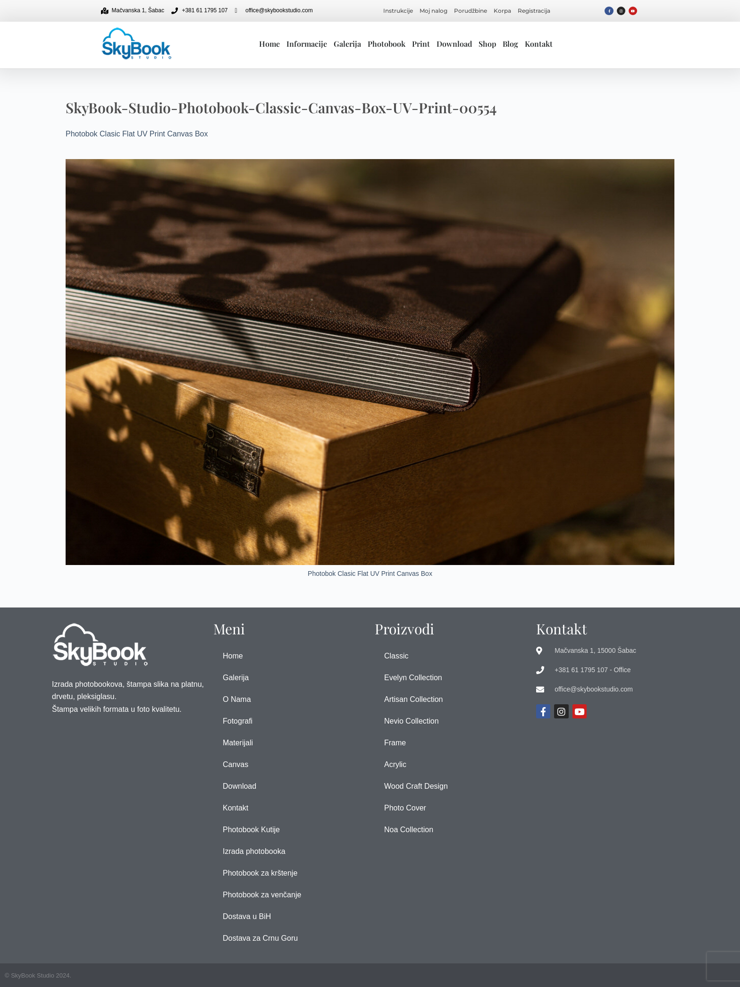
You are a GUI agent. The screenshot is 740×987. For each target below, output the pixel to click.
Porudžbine (470, 10)
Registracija (534, 10)
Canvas (235, 764)
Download (454, 44)
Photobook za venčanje (262, 895)
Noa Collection (408, 830)
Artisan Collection (413, 699)
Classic (396, 656)
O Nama (237, 699)
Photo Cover (405, 808)
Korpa (502, 10)
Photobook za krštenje (260, 873)
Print (421, 44)
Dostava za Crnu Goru (260, 938)
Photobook (386, 44)
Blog (510, 44)
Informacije (306, 44)
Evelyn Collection (413, 678)
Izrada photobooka (254, 851)
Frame (395, 743)
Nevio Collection (411, 721)
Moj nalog (433, 10)
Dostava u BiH (247, 916)
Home (269, 44)
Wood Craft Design (416, 786)
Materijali (238, 743)
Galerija (347, 44)
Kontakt (539, 44)
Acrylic (395, 764)
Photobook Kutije (251, 830)
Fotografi (237, 721)
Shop (487, 44)
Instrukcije (398, 10)
